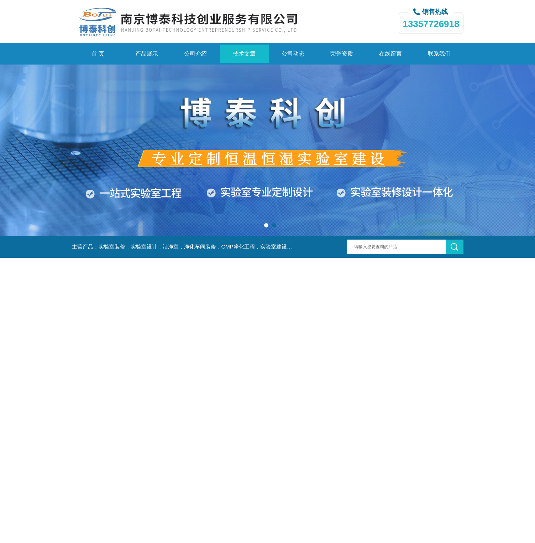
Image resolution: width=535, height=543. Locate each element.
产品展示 (146, 54)
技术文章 (244, 54)
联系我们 (439, 54)
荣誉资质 (341, 54)
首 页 (97, 54)
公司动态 (293, 54)
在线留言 (390, 54)
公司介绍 (195, 54)
